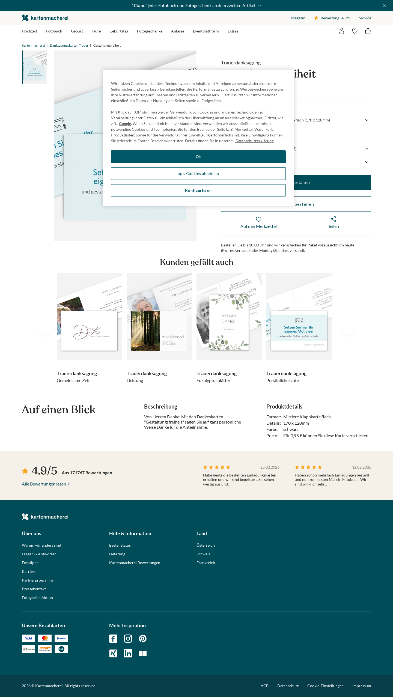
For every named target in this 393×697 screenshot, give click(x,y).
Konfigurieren (198, 190)
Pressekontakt (34, 589)
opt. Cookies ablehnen (198, 173)
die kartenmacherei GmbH (45, 17)
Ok (198, 156)
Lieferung (117, 554)
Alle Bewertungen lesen (44, 483)
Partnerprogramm (37, 580)
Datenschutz (288, 685)
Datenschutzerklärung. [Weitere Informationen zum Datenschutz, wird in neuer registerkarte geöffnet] (254, 140)
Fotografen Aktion (37, 597)
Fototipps (30, 563)
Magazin (298, 18)
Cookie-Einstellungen (325, 686)
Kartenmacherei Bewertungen (134, 563)
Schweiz (203, 554)
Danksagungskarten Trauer (69, 45)
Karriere (29, 571)
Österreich (205, 545)
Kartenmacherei (33, 45)
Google (125, 123)
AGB (265, 685)
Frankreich (205, 563)
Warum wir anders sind (41, 545)
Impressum (361, 685)
